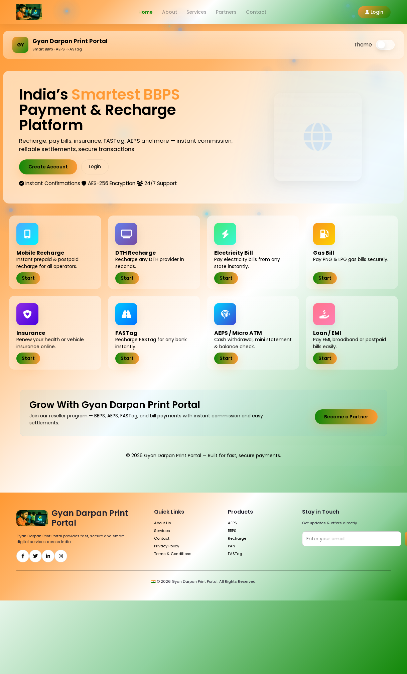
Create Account (48, 166)
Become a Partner (346, 416)
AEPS (232, 523)
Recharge (237, 538)
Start (28, 278)
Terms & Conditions (172, 553)
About (169, 12)
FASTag (235, 553)
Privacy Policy (166, 546)
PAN (231, 546)
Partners (226, 12)
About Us (162, 523)
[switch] (385, 45)
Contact (256, 12)
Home (145, 12)
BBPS (232, 530)
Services (196, 12)
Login (374, 12)
